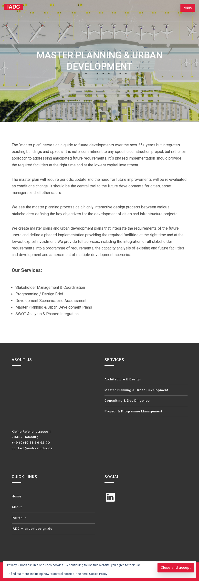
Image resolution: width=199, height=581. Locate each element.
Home (16, 496)
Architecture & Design (123, 379)
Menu (188, 7)
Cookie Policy (98, 574)
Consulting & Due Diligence (127, 400)
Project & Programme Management (133, 411)
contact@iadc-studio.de (32, 448)
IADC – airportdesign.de (32, 528)
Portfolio (19, 518)
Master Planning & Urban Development (136, 390)
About (17, 507)
